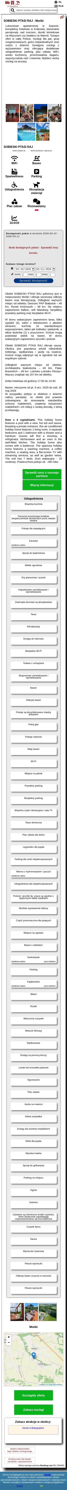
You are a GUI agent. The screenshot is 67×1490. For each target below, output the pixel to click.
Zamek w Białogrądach (33, 1428)
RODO (20, 1486)
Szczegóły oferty (33, 1395)
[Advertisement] (33, 83)
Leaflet (42, 1385)
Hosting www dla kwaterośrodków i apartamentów (20, 1460)
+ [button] (9, 1338)
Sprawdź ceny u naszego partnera (42, 475)
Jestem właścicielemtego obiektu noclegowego (19, 1450)
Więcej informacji (42, 485)
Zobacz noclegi (33, 1410)
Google (47, 1474)
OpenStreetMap (55, 1385)
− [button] (9, 1343)
